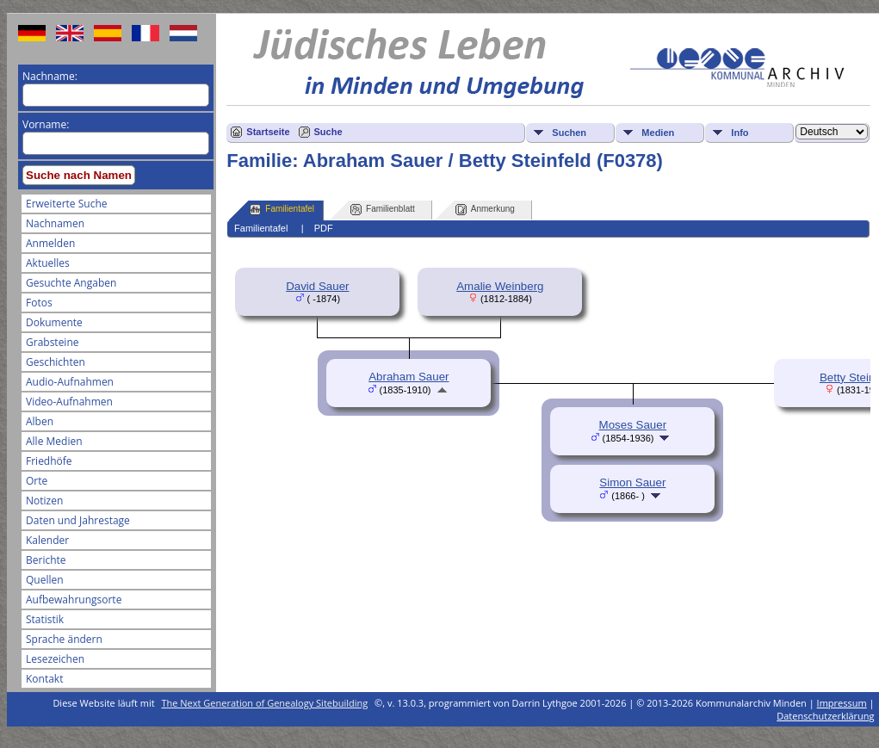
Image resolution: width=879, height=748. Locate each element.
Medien (657, 132)
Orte (36, 480)
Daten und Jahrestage (78, 520)
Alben (39, 421)
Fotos (39, 302)
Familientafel (282, 209)
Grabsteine (52, 342)
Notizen (44, 500)
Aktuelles (48, 263)
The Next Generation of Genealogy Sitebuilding (265, 702)
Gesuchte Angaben (71, 282)
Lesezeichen (55, 659)
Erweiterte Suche (66, 203)
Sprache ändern (64, 639)
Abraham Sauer (408, 376)
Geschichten (55, 362)
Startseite (267, 132)
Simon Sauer (632, 482)
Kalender (47, 540)
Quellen (45, 579)
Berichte (46, 560)
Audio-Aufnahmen (70, 381)
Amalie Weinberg (499, 286)
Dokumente (54, 322)
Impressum (842, 702)
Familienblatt (382, 209)
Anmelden (50, 243)
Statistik (45, 619)
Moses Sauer (633, 424)
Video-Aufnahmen (69, 401)
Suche (328, 132)
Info (739, 132)
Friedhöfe (49, 461)
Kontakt (44, 678)
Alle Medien (54, 441)
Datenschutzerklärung (825, 715)
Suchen (569, 132)
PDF (323, 228)
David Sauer (317, 286)
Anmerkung (485, 209)
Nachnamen (55, 223)
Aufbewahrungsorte (73, 599)
